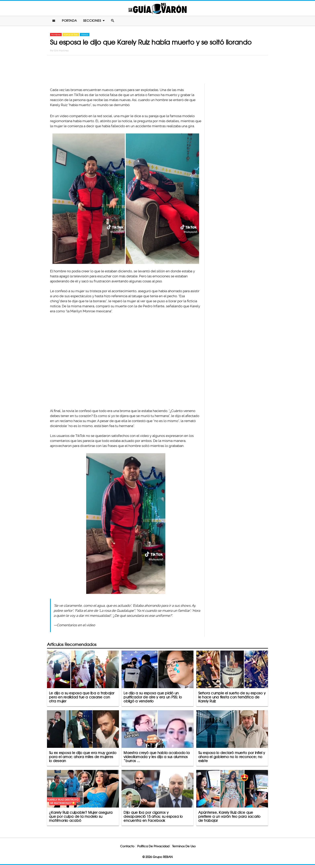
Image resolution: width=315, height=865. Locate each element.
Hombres (55, 34)
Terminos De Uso (184, 846)
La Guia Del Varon (157, 8)
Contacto (127, 846)
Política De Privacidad (153, 846)
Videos (84, 34)
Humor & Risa (71, 34)
